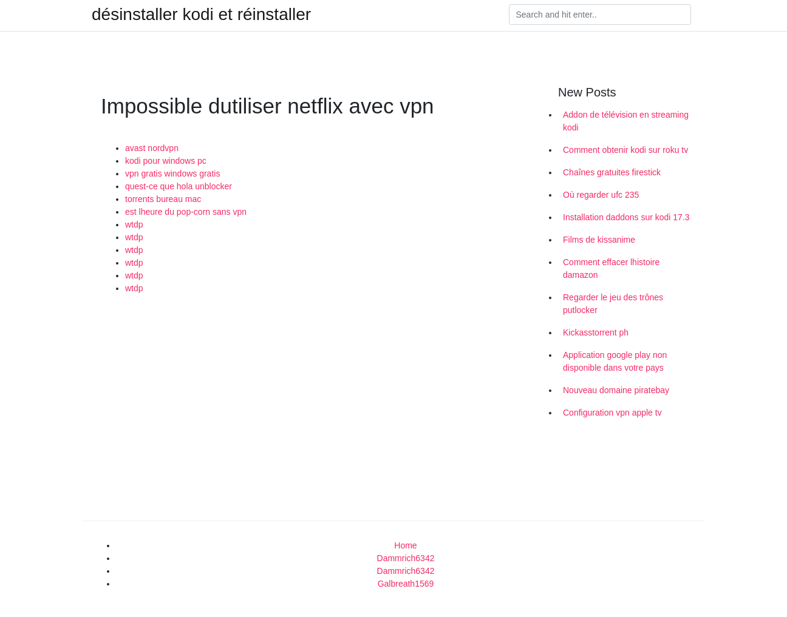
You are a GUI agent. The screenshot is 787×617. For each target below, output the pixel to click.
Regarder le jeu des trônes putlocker (613, 303)
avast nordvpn (152, 148)
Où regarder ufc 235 (601, 195)
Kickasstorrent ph (596, 332)
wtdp (134, 224)
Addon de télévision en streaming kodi (626, 121)
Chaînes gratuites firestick (612, 172)
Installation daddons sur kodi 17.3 (626, 217)
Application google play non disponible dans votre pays (615, 361)
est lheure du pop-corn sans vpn (186, 212)
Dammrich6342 (406, 558)
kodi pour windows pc (165, 161)
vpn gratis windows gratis (172, 173)
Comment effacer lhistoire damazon (611, 268)
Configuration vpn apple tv (612, 412)
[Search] (600, 14)
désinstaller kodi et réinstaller (201, 14)
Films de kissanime (599, 239)
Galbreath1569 (406, 583)
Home (405, 545)
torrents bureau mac (163, 199)
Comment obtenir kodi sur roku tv (625, 150)
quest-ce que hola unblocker (178, 186)
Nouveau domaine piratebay (616, 390)
